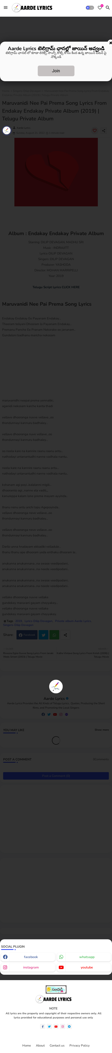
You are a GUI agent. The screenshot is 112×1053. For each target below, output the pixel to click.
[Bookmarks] (100, 7)
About (40, 1046)
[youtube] (56, 1026)
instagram (31, 967)
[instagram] (62, 1026)
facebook (31, 957)
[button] (90, 8)
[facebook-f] (42, 1026)
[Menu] (5, 7)
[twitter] (49, 1026)
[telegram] (69, 1026)
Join (56, 70)
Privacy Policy (79, 1046)
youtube (87, 967)
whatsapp (86, 957)
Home (26, 1046)
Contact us (57, 1046)
